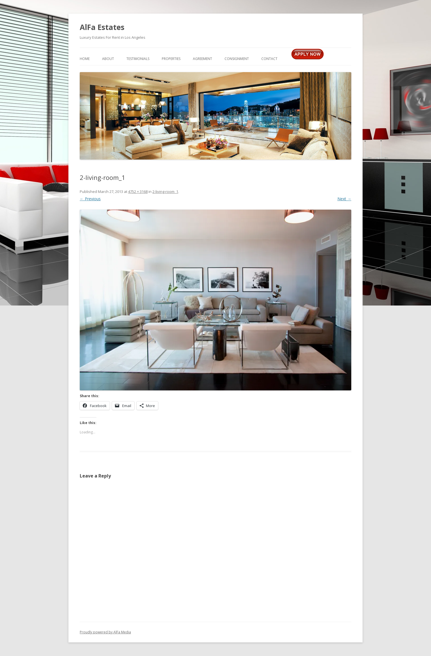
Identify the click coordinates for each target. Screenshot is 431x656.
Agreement (202, 58)
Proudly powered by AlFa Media (105, 632)
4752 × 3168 (138, 191)
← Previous (90, 198)
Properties (171, 58)
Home (85, 58)
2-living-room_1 (165, 191)
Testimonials (137, 58)
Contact (269, 58)
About (108, 58)
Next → (344, 198)
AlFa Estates (102, 27)
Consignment (237, 58)
